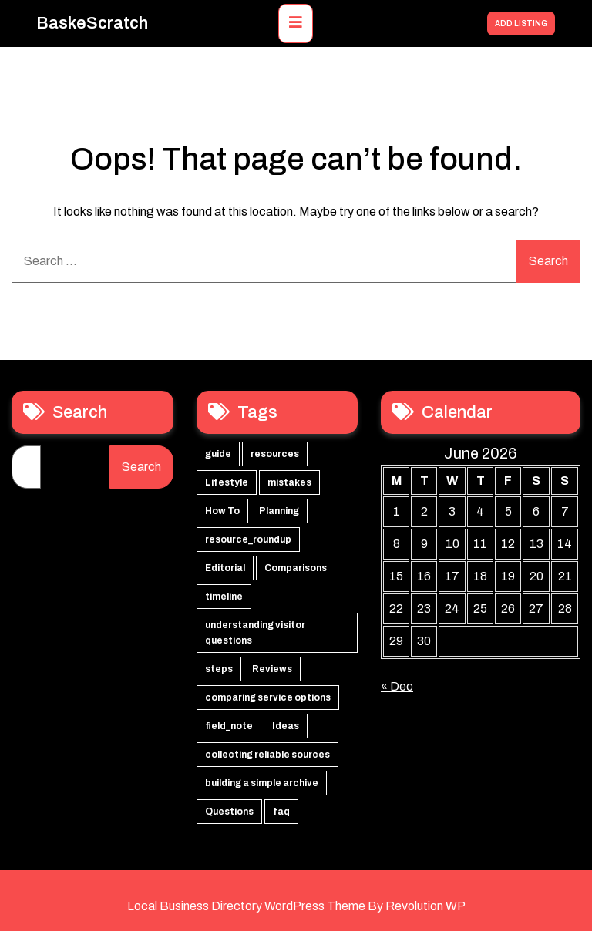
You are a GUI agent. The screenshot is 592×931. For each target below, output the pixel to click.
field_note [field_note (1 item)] (229, 726)
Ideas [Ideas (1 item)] (285, 726)
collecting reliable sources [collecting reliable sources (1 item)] (267, 754)
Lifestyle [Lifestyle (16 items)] (226, 482)
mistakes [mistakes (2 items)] (289, 482)
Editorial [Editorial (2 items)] (225, 568)
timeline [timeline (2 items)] (224, 596)
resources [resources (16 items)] (275, 454)
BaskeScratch (92, 23)
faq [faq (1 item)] (281, 811)
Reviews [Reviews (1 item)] (272, 669)
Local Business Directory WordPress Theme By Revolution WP (296, 906)
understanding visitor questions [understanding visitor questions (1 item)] (255, 633)
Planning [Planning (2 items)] (279, 511)
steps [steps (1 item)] (219, 669)
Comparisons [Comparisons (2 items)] (295, 568)
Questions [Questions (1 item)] (229, 811)
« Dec (397, 686)
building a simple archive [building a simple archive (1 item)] (261, 783)
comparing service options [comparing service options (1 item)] (268, 697)
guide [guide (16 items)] (218, 454)
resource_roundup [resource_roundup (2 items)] (248, 539)
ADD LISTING (521, 23)
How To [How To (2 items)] (222, 511)
